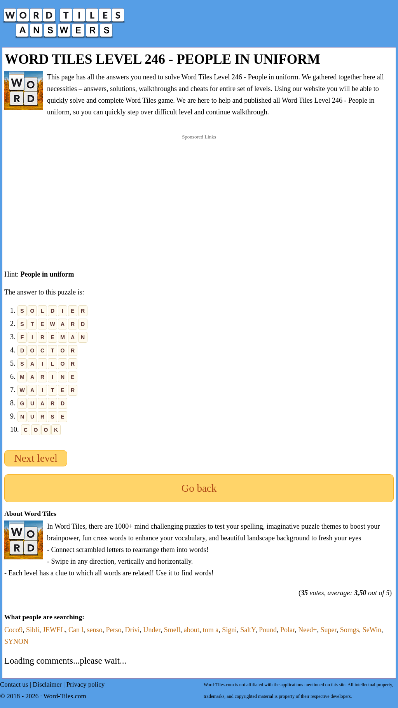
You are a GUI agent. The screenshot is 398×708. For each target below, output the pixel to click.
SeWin (372, 630)
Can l (76, 630)
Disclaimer (47, 684)
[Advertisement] (199, 194)
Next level (36, 458)
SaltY (247, 630)
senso (95, 630)
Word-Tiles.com (65, 696)
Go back (199, 488)
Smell (172, 630)
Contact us (14, 684)
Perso (114, 630)
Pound (268, 630)
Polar (287, 630)
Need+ (307, 630)
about (191, 630)
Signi (229, 630)
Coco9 (13, 630)
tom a (211, 630)
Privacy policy (85, 684)
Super (328, 630)
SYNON (16, 641)
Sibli (32, 630)
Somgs (349, 630)
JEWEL (54, 630)
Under (152, 630)
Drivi (132, 630)
